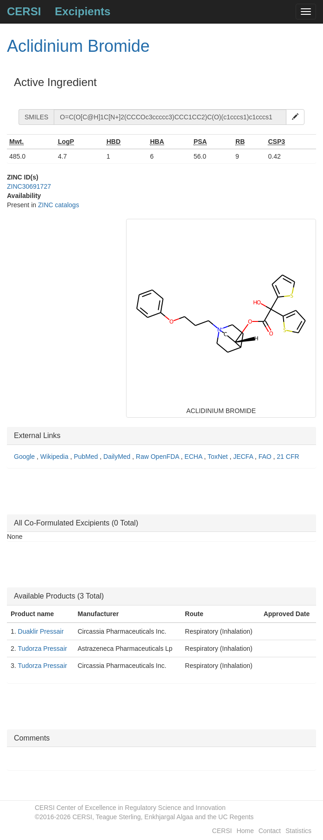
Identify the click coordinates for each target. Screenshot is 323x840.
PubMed (87, 456)
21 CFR (288, 456)
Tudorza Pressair (42, 648)
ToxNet (218, 456)
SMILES (36, 117)
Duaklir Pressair (41, 631)
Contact (270, 830)
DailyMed (117, 456)
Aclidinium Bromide (78, 46)
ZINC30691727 (29, 186)
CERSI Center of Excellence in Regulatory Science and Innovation (130, 807)
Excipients (82, 11)
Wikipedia (55, 456)
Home (244, 830)
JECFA (244, 456)
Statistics (298, 830)
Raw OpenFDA (158, 456)
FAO (266, 456)
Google (25, 456)
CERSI (24, 11)
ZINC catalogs (58, 205)
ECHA (194, 456)
